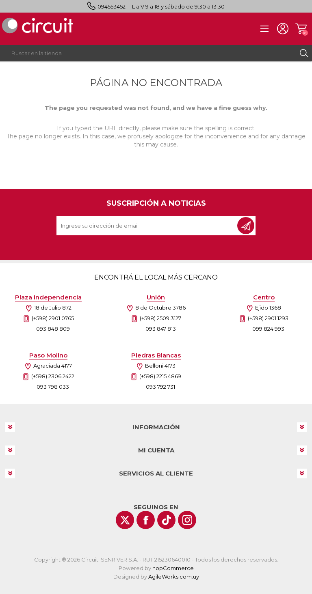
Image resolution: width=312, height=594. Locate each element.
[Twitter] (125, 520)
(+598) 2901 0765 (53, 318)
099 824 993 (268, 328)
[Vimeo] (166, 520)
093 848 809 (53, 328)
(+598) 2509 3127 (160, 318)
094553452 (112, 6)
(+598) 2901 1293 (268, 318)
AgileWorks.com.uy (173, 576)
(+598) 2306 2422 (52, 376)
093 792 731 (160, 386)
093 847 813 (160, 328)
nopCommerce (173, 568)
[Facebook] (145, 520)
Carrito (301, 29)
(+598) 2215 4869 (160, 376)
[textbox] (148, 53)
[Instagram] (187, 520)
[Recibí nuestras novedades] (147, 225)
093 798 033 (53, 386)
